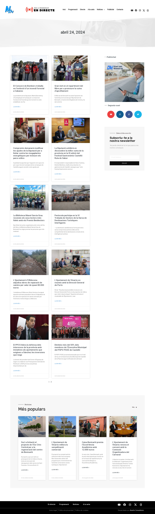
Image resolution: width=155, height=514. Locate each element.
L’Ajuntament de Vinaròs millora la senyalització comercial (60, 446)
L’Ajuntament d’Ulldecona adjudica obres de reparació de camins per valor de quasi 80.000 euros (28, 284)
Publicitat (110, 9)
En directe (51, 504)
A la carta (91, 9)
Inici (64, 9)
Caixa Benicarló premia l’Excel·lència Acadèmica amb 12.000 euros (92, 446)
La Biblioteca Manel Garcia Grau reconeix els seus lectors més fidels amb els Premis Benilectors (28, 218)
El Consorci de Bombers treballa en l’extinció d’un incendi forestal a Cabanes (28, 88)
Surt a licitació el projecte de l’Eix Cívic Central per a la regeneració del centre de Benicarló (32, 447)
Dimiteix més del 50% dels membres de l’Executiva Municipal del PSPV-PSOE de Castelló (70, 347)
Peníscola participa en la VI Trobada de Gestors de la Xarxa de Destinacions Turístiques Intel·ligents (71, 219)
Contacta (120, 9)
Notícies (101, 9)
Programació (73, 9)
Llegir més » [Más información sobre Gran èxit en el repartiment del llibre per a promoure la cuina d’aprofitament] (58, 106)
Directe (82, 9)
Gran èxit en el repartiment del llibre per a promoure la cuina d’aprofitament (69, 88)
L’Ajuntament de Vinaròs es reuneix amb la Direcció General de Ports (69, 282)
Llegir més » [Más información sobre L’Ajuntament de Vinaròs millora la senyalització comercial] (55, 469)
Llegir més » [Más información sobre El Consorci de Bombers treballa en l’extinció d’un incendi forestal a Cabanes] (17, 106)
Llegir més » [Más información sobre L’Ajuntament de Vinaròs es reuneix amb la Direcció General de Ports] (58, 301)
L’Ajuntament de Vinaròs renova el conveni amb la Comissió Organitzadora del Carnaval (120, 448)
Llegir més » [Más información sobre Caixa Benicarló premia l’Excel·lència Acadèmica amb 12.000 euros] (85, 467)
